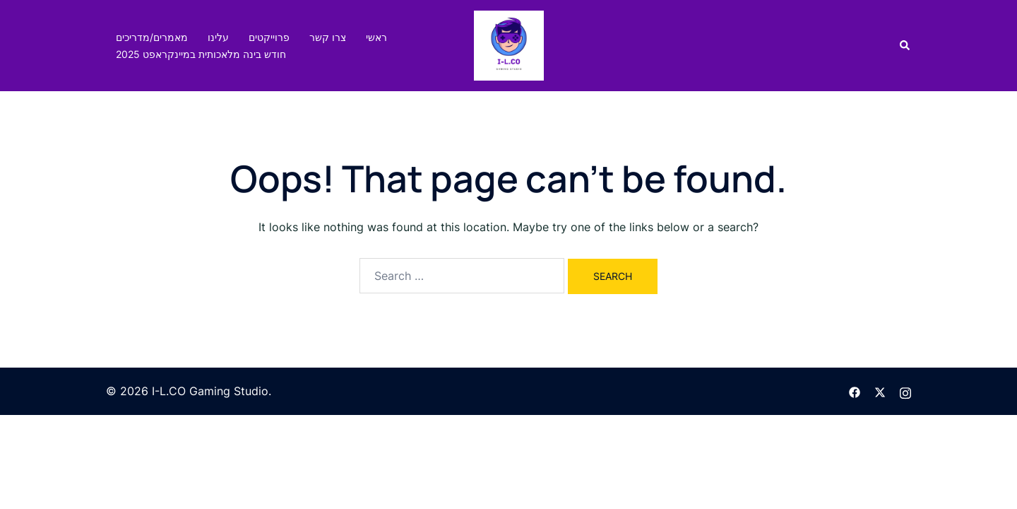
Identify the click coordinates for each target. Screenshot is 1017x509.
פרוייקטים (269, 37)
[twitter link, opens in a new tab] (880, 391)
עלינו (218, 37)
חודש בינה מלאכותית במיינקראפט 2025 (201, 54)
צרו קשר (327, 37)
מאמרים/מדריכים (152, 37)
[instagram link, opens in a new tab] (905, 391)
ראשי (376, 37)
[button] (905, 45)
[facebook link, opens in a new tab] (854, 391)
